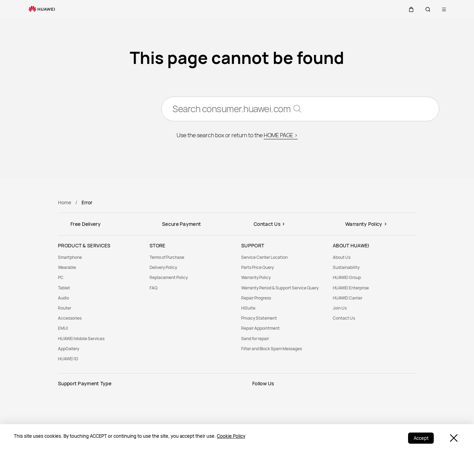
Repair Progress (256, 298)
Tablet (64, 288)
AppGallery (68, 349)
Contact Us (344, 318)
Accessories (70, 318)
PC (61, 277)
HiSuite (248, 308)
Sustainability (346, 267)
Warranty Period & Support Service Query (280, 288)
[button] (411, 9)
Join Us (340, 308)
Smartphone (70, 257)
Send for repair (255, 339)
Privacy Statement (259, 318)
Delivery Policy (163, 267)
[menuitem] (99, 257)
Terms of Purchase (167, 257)
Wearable (67, 267)
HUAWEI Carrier (347, 298)
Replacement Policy (169, 277)
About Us (341, 257)
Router (64, 308)
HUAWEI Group (347, 277)
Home (64, 202)
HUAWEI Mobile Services (81, 339)
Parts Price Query (257, 267)
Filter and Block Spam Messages (271, 349)
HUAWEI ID (68, 359)
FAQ (154, 288)
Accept (420, 438)
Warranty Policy (256, 277)
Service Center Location (264, 257)
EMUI (63, 328)
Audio (63, 298)
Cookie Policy (231, 436)
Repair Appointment (260, 328)
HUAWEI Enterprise (351, 288)
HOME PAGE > (281, 135)
